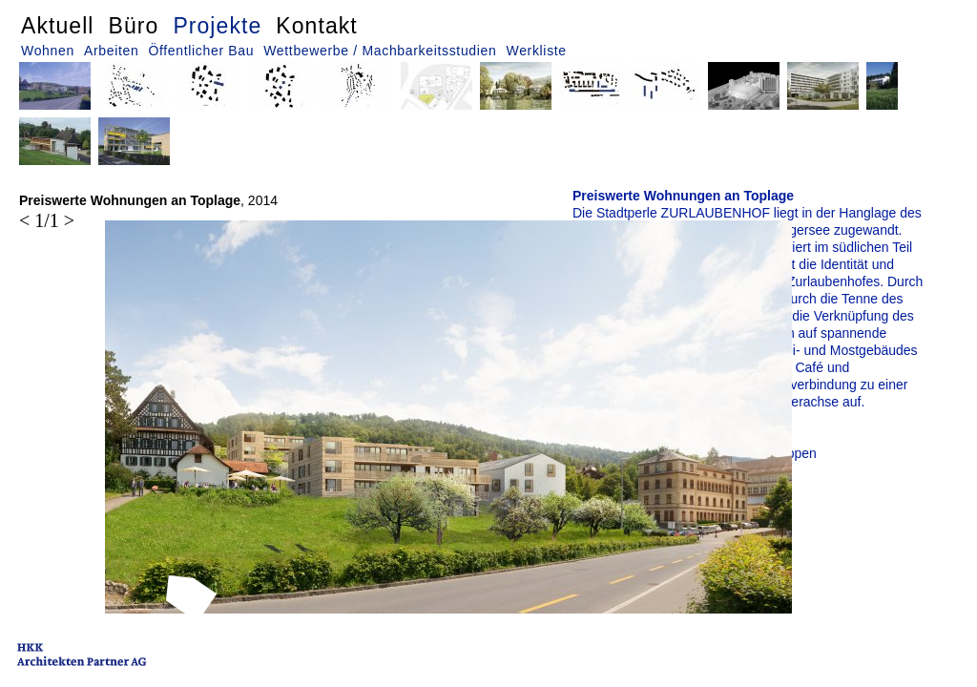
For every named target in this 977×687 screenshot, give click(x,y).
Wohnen (47, 50)
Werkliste (537, 50)
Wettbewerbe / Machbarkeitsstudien (379, 50)
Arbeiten (111, 50)
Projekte (217, 25)
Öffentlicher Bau (201, 50)
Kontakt (316, 25)
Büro (134, 25)
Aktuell (57, 25)
